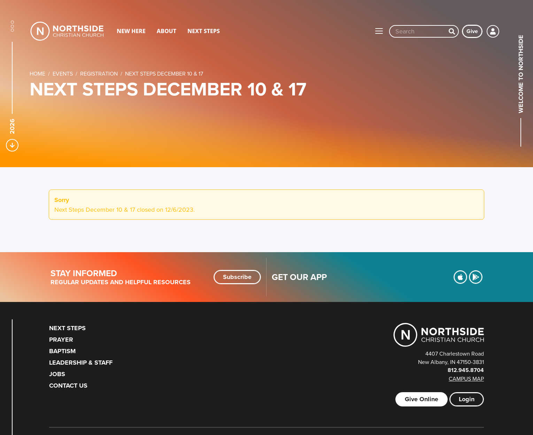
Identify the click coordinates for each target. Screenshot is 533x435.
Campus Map (466, 378)
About (166, 31)
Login (466, 399)
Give (472, 31)
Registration (99, 73)
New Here (131, 31)
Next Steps (203, 31)
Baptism (62, 351)
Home (37, 73)
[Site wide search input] (418, 31)
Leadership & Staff (81, 362)
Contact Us (68, 385)
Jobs (57, 374)
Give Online (421, 399)
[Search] (452, 31)
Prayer (61, 339)
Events (63, 73)
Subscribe (237, 276)
